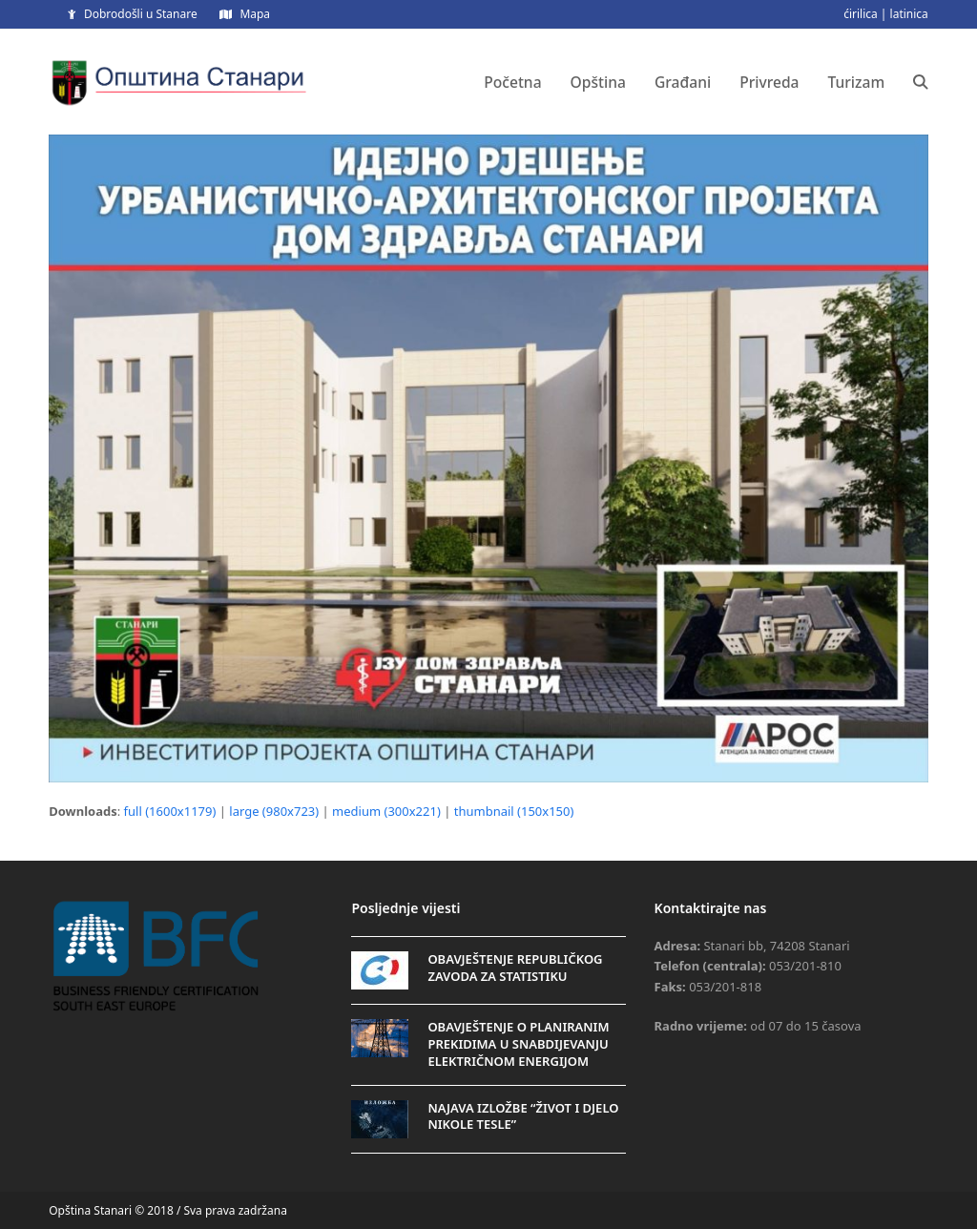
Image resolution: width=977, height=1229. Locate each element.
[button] (921, 82)
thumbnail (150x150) (514, 811)
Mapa (254, 14)
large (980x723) (274, 811)
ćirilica (860, 14)
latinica (909, 14)
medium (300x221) (386, 811)
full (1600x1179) (170, 811)
